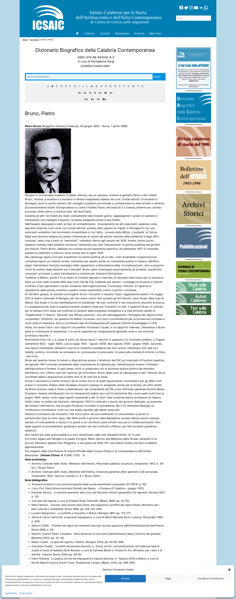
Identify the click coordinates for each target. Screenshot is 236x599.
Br (106, 92)
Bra (86, 99)
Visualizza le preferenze (211, 578)
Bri (98, 99)
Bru (104, 99)
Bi (90, 92)
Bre (92, 99)
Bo (100, 92)
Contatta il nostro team (95, 65)
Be (85, 92)
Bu (111, 92)
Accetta (125, 578)
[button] (229, 569)
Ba (79, 92)
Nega (168, 578)
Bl (95, 92)
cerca (157, 76)
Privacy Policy (26, 593)
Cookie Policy (11, 593)
